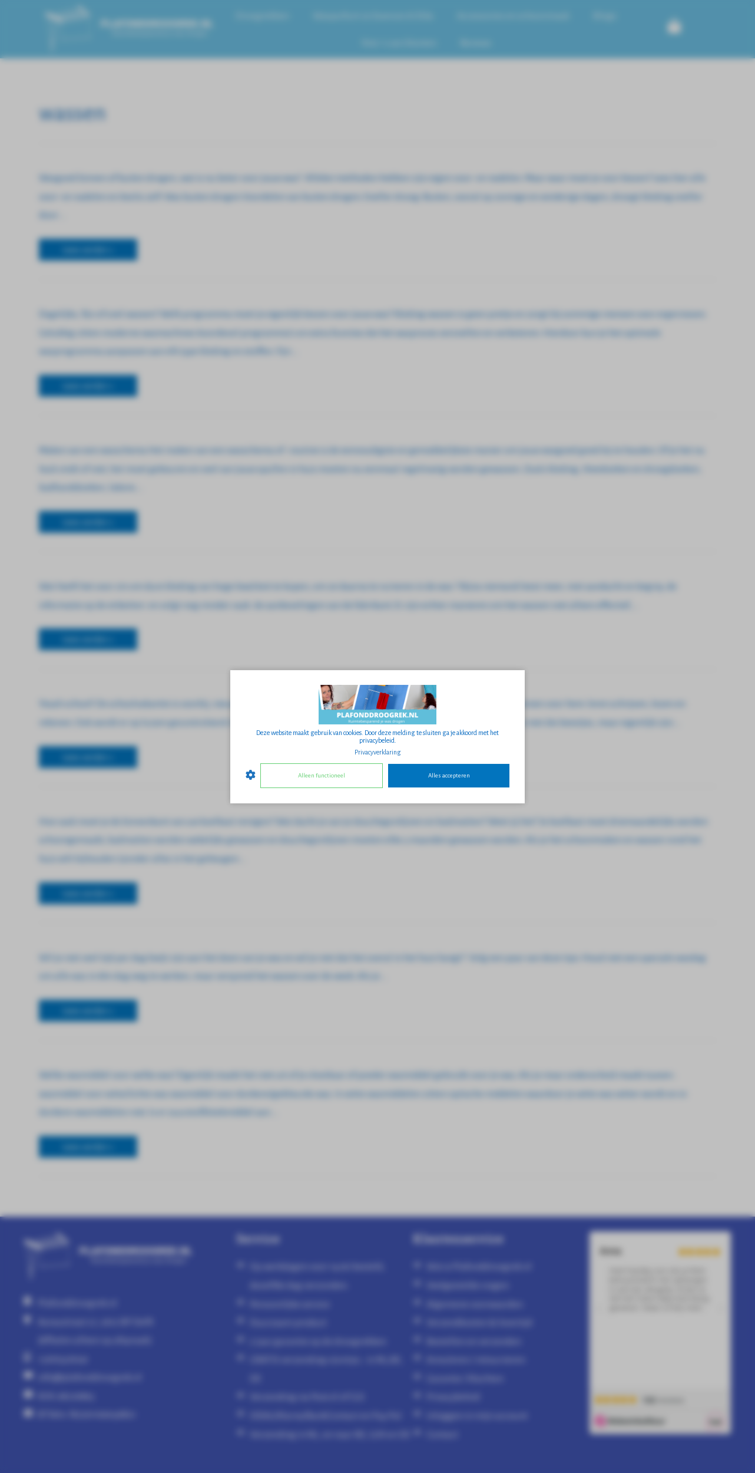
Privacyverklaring (378, 751)
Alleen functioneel (321, 775)
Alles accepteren (449, 775)
